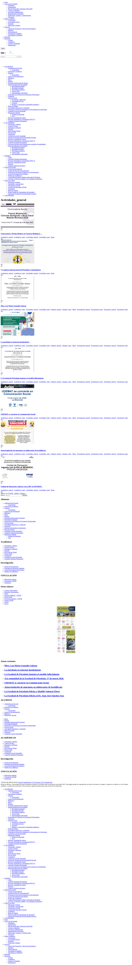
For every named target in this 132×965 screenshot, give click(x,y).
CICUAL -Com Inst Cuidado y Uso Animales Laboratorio (25, 179)
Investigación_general (83, 309)
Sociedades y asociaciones (16, 184)
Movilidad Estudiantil (18, 86)
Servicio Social (12, 98)
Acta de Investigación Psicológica (18, 174)
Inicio (6, 2)
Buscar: (3, 495)
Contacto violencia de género (16, 165)
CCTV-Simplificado (46, 782)
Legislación (11, 134)
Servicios (7, 27)
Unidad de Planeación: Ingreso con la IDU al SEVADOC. (21, 487)
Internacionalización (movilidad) (17, 84)
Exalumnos (11, 189)
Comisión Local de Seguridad (17, 111)
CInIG (10, 157)
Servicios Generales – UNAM (13, 599)
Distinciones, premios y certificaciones (19, 15)
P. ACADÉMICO (9, 123)
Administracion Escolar (11, 704)
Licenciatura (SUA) (14, 22)
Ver (2, 239)
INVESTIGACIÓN (10, 167)
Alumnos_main (66, 309)
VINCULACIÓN (9, 180)
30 (18, 493)
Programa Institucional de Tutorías (14, 518)
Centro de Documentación (15, 76)
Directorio (7, 38)
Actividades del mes (18, 101)
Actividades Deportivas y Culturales (18, 108)
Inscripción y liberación (19, 99)
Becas (10, 80)
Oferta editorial (12, 32)
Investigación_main (97, 309)
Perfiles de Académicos (15, 175)
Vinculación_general (110, 309)
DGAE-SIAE (12, 132)
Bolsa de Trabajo (13, 106)
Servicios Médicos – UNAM (12, 595)
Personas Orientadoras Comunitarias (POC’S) (21, 119)
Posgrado (11, 24)
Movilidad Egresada (18, 88)
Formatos (14, 103)
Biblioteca (11, 78)
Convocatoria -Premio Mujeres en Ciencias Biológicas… (21, 234)
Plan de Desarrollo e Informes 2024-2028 (20, 9)
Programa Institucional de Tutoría (18, 83)
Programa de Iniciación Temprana (14, 568)
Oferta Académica (9, 19)
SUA (13, 116)
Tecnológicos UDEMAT (15, 35)
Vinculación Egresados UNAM (17, 187)
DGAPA (10, 129)
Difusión (10, 30)
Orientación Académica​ (15, 71)
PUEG (6, 594)
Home (52, 237)
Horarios (10, 73)
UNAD (6, 602)
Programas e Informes (14, 127)
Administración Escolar (15, 68)
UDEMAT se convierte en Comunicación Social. (18, 414)
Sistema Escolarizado (18, 114)
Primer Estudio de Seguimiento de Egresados (21, 192)
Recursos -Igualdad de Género (17, 118)
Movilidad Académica (18, 89)
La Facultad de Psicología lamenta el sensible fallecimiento (22, 378)
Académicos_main (19, 237)
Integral (20, 782)
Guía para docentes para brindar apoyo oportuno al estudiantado (27, 144)
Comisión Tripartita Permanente (17, 121)
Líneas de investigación (15, 169)
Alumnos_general (56, 309)
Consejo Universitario (10, 590)
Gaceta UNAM (8, 600)
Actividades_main (44, 237)
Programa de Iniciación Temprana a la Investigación (23, 172)
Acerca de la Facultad (10, 4)
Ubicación (11, 17)
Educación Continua (14, 25)
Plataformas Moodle (14, 113)
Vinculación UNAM (14, 185)
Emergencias (12, 45)
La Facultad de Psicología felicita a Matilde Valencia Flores (32, 691)
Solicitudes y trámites (14, 124)
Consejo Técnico (13, 126)
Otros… (6, 603)
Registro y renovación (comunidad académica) (25, 104)
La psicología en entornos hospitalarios (15, 342)
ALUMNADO (8, 66)
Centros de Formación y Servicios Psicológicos (22, 28)
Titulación (11, 96)
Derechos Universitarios (11, 592)
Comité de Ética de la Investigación (18, 170)
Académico (11, 42)
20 (16, 493)
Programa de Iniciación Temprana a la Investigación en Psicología (27, 109)
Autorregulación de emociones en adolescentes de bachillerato (23, 450)
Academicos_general (7, 237)
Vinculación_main (122, 309)
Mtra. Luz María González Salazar (13, 306)
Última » (23, 493)
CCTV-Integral (35, 782)
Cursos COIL (16, 91)
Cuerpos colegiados (14, 10)
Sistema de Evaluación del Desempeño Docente (22, 137)
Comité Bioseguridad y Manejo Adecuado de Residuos (24, 177)
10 (15, 493)
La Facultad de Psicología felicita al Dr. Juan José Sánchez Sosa (34, 695)
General (10, 40)
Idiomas (10, 81)
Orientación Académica (11, 506)
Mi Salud (7, 37)
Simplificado (27, 782)
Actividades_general (32, 237)
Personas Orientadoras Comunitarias (15, 528)
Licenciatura (11, 20)
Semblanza (11, 5)
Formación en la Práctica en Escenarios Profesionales (23, 94)
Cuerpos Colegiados (14, 43)
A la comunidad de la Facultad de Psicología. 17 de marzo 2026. (34, 678)
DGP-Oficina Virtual (14, 131)
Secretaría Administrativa (15, 12)
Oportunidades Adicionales (20, 93)
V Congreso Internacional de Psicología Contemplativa (21, 270)
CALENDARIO (9, 195)
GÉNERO (7, 156)
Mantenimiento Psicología (15, 14)
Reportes (10, 164)
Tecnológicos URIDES (15, 33)
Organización (12, 7)
